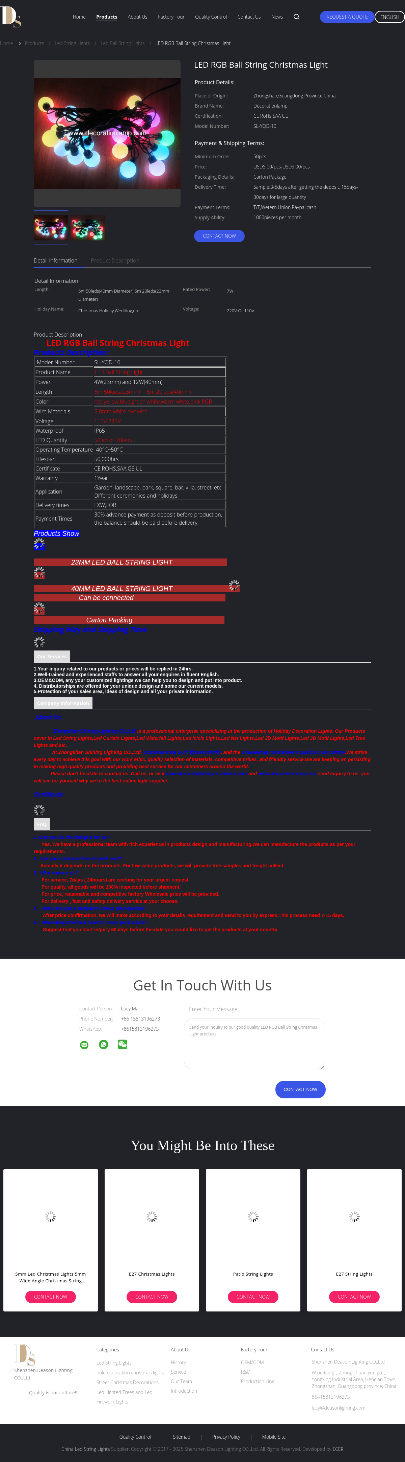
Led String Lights (114, 1363)
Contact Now (219, 236)
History (178, 1362)
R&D (245, 1372)
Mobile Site (274, 1437)
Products (106, 17)
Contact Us (249, 17)
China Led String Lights (85, 1449)
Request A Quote (347, 17)
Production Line (257, 1381)
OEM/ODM (252, 1362)
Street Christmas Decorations (128, 1382)
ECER (337, 1449)
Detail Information (56, 260)
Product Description (115, 260)
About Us (137, 17)
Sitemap (181, 1437)
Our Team (181, 1381)
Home (79, 17)
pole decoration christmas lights (130, 1372)
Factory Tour (171, 17)
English (389, 17)
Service (178, 1372)
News (277, 17)
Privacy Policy (226, 1437)
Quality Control (211, 17)
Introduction (184, 1391)
